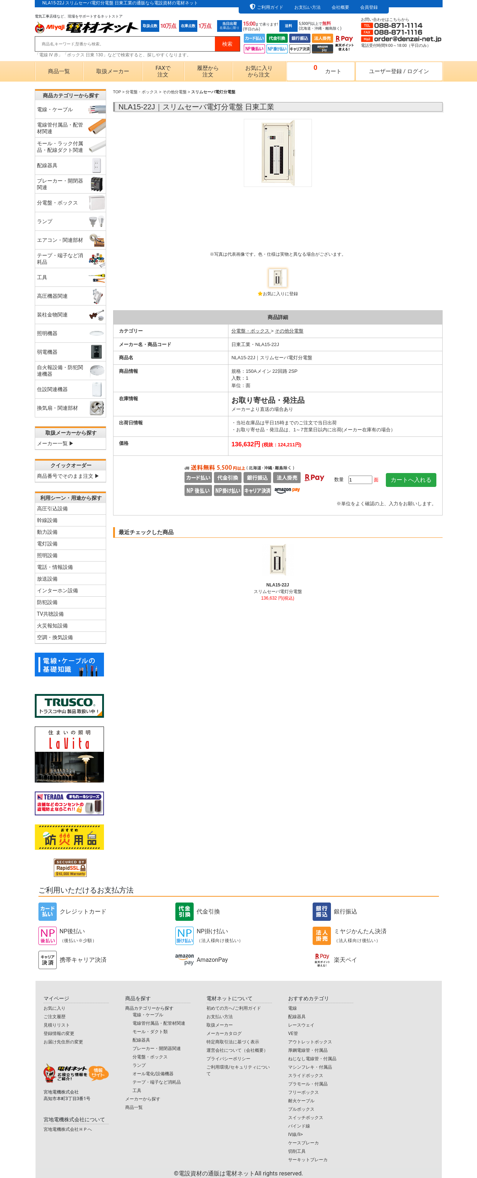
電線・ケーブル (148, 1014)
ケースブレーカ (303, 1142)
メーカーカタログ (224, 1033)
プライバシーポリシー (228, 1058)
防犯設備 (47, 602)
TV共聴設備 (50, 614)
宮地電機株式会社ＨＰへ (68, 1129)
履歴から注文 (208, 71)
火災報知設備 (52, 626)
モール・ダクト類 (150, 1031)
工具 (137, 1090)
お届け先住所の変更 (63, 1041)
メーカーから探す (142, 1099)
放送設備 (47, 579)
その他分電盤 (175, 92)
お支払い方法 (307, 7)
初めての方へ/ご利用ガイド (233, 1008)
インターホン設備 (57, 590)
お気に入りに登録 (280, 293)
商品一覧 (59, 71)
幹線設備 (47, 520)
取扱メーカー (112, 71)
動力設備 (47, 532)
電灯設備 (47, 544)
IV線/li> (295, 1134)
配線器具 (141, 1040)
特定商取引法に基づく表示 (232, 1041)
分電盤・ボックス (142, 92)
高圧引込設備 (52, 508)
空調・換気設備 (55, 637)
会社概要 (340, 7)
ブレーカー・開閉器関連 (157, 1048)
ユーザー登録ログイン (399, 71)
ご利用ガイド (270, 7)
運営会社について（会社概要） (237, 1050)
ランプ (139, 1065)
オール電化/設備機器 (153, 1073)
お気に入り (55, 1008)
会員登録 (369, 7)
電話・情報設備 (55, 567)
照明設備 (47, 555)
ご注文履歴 (55, 1016)
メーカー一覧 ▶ (55, 443)
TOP (117, 92)
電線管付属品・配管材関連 (159, 1023)
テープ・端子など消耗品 (157, 1082)
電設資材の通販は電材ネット (241, 1173)
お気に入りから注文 (259, 71)
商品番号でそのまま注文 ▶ (68, 476)
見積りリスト (57, 1025)
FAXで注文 (163, 71)
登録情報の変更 (59, 1033)
